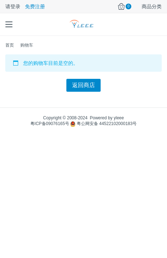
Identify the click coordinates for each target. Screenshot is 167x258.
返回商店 (83, 85)
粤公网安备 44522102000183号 (103, 123)
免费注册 (35, 6)
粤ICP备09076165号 (49, 123)
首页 (9, 45)
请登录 (12, 6)
